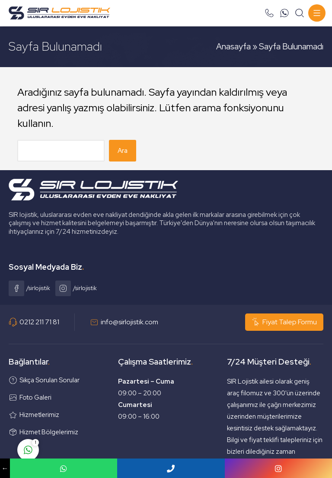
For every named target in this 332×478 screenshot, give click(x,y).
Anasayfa (233, 46)
